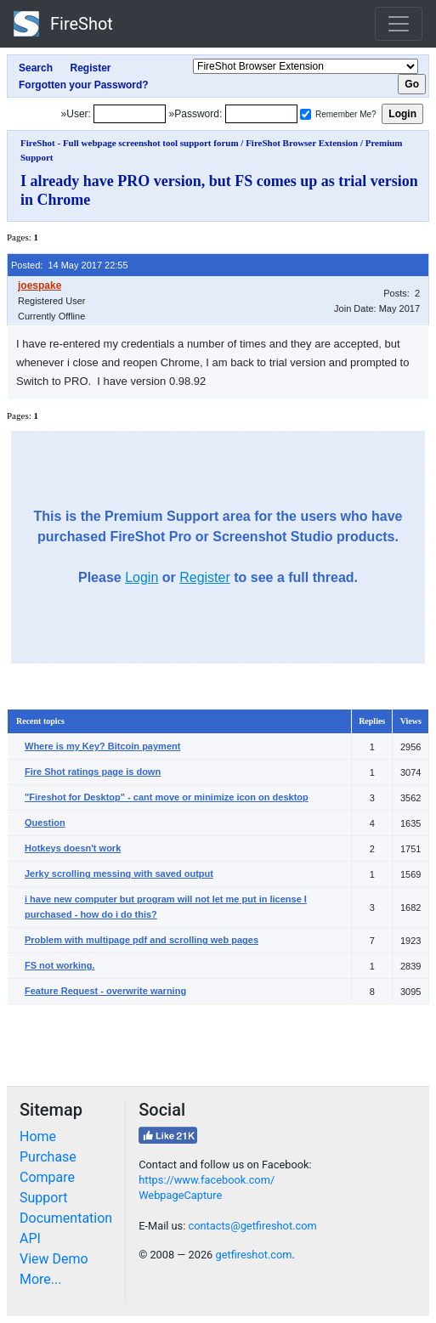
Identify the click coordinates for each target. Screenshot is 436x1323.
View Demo (54, 1259)
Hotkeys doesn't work (73, 848)
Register (204, 577)
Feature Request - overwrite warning (105, 991)
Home (38, 1136)
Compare (47, 1177)
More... (41, 1279)
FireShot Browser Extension (302, 143)
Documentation (66, 1218)
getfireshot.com (253, 1254)
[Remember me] (305, 114)
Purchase (48, 1157)
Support (43, 1198)
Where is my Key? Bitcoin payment (102, 746)
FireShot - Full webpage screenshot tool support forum (129, 143)
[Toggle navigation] (398, 24)
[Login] (129, 114)
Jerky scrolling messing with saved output (119, 873)
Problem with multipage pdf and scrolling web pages (141, 940)
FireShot (63, 24)
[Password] (261, 114)
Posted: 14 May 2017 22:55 (69, 265)
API (30, 1238)
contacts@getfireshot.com (252, 1225)
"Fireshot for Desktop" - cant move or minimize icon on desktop (167, 797)
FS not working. (60, 965)
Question (45, 822)
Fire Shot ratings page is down (93, 771)
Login (141, 577)
